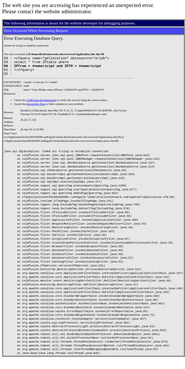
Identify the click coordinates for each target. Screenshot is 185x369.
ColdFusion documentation (41, 104)
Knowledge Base (35, 107)
